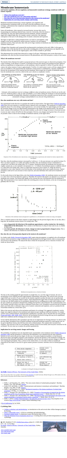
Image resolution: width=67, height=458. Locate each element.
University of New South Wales (26, 425)
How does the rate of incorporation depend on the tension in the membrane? (27, 18)
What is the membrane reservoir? (14, 15)
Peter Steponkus (29, 374)
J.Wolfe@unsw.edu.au (22, 422)
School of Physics (12, 372)
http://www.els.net (15, 400)
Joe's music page (5, 433)
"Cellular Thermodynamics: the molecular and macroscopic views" (32, 398)
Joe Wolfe (4, 372)
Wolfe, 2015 (18, 315)
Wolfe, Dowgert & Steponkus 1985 (21, 237)
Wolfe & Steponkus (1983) (37, 175)
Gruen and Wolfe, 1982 (7, 315)
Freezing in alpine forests (11, 414)
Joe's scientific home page (8, 430)
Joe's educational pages (7, 431)
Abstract (23, 384)
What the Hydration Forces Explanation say (18, 415)
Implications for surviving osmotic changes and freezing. (21, 19)
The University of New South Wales (28, 372)
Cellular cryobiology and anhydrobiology (15, 409)
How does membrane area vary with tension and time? (20, 16)
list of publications (7, 403)
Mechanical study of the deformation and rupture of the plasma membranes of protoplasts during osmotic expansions (34, 396)
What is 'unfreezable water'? (12, 412)
